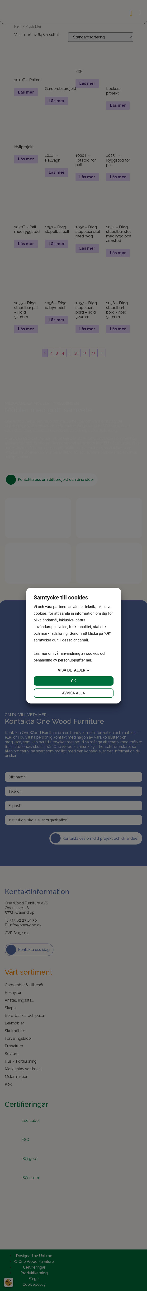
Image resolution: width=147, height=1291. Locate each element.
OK (73, 681)
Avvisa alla (73, 693)
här (88, 660)
